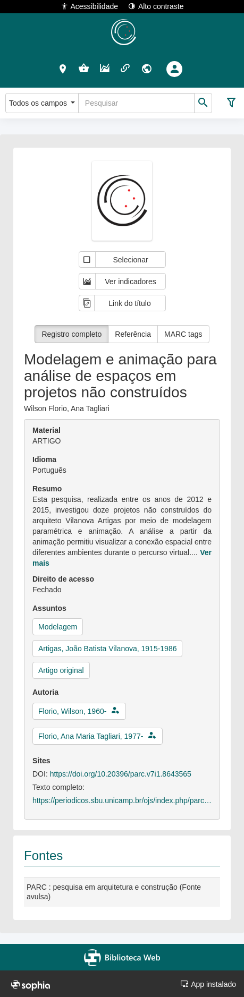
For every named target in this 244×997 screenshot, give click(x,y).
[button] (63, 68)
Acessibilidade (90, 6)
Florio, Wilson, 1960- (72, 711)
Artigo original (61, 670)
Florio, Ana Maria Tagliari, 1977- (90, 736)
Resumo (47, 488)
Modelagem (57, 627)
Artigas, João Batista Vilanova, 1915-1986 (107, 648)
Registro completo (71, 334)
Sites (41, 760)
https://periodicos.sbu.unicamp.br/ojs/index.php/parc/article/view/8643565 (122, 800)
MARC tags (183, 334)
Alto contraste (156, 6)
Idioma (44, 459)
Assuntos (49, 608)
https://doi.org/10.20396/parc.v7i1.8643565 (120, 774)
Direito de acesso (63, 579)
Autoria (45, 692)
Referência (133, 334)
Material (46, 430)
